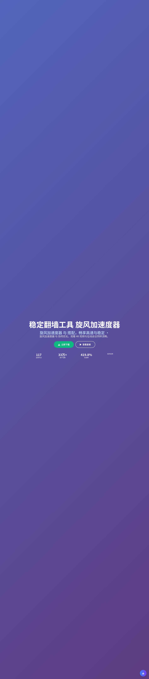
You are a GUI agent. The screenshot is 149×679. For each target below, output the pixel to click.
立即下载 (64, 344)
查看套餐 (85, 344)
